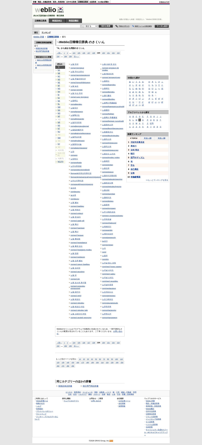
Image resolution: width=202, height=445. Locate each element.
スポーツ (96, 394)
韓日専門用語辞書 (90, 386)
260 (58, 366)
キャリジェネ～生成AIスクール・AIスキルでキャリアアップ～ (156, 432)
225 (79, 53)
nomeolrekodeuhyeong (111, 186)
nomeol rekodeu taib (79, 310)
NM (59, 107)
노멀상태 (105, 190)
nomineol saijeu (108, 274)
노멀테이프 (106, 197)
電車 (96, 392)
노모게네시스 (107, 292)
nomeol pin (75, 279)
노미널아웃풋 (107, 285)
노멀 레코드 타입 (77, 307)
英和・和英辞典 (59, 2)
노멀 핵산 (74, 224)
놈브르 (73, 188)
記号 (152, 123)
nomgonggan (107, 245)
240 (117, 362)
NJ (59, 98)
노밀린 (105, 256)
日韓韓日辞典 (83, 2)
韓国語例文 (57, 21)
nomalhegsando (77, 119)
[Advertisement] (118, 11)
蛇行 (133, 153)
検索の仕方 (40, 403)
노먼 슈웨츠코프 (108, 212)
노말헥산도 (75, 115)
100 (116, 359)
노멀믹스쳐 (106, 146)
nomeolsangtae (108, 194)
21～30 (161, 138)
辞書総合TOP (164, 2)
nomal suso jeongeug (80, 97)
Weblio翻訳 (150, 409)
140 (67, 362)
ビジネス (69, 392)
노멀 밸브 (74, 203)
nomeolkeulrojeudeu (110, 136)
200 (97, 362)
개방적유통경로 (137, 142)
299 (70, 56)
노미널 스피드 (108, 277)
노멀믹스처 (106, 139)
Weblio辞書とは (42, 401)
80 (108, 359)
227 (88, 53)
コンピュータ (87, 392)
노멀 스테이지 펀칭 (78, 314)
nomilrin (105, 259)
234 (58, 56)
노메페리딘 (106, 227)
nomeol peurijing (77, 272)
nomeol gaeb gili (77, 221)
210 (102, 362)
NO (59, 113)
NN (59, 110)
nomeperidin (107, 230)
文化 (70, 394)
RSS (111, 441)
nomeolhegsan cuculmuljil (113, 121)
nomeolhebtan (108, 114)
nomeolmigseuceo (109, 143)
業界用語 (77, 392)
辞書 (34, 2)
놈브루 (73, 195)
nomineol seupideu (110, 281)
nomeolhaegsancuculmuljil (113, 106)
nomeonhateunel (109, 223)
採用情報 (122, 406)
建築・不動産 (126, 392)
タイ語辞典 (150, 422)
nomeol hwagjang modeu (81, 250)
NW (59, 138)
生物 (103, 394)
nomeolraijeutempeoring (112, 179)
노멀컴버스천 (107, 125)
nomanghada (76, 162)
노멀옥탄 (105, 161)
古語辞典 (92, 2)
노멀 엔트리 (75, 210)
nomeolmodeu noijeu (111, 157)
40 (92, 359)
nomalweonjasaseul (79, 148)
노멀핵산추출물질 (109, 103)
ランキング (46, 32)
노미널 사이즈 (108, 270)
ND (59, 79)
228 (93, 53)
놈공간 (105, 241)
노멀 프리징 (75, 268)
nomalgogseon (77, 112)
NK (59, 101)
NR (59, 122)
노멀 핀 (74, 275)
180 (87, 362)
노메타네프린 (107, 234)
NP (59, 116)
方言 (118, 394)
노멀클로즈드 (107, 132)
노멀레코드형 (107, 183)
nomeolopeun (108, 172)
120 (58, 362)
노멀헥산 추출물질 (109, 117)
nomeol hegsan (77, 235)
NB (59, 73)
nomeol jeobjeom (78, 257)
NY (59, 144)
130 (63, 362)
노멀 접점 (74, 253)
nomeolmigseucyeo (110, 150)
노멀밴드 (105, 81)
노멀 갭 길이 (76, 217)
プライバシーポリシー (44, 411)
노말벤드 (74, 101)
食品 (108, 394)
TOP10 (133, 138)
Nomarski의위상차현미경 (81, 173)
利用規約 (39, 409)
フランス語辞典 (152, 416)
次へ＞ (76, 56)
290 (72, 366)
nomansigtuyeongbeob (80, 170)
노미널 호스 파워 (109, 263)
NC (59, 76)
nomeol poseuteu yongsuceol (78, 287)
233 (118, 53)
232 (113, 53)
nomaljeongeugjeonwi (80, 126)
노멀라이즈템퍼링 (109, 176)
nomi (104, 252)
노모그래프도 (107, 299)
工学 (118, 392)
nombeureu (75, 192)
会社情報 (122, 403)
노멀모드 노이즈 (108, 154)
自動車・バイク (105, 392)
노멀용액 (105, 205)
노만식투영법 (76, 166)
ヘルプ (38, 406)
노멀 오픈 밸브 (76, 261)
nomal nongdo (76, 90)
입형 (133, 173)
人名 (113, 394)
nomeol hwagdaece (79, 243)
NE (59, 83)
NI (58, 95)
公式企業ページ (124, 401)
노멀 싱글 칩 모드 (109, 64)
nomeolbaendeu (109, 85)
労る (133, 165)
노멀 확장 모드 (76, 246)
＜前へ (59, 53)
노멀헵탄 (105, 110)
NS (59, 126)
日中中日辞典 (71, 2)
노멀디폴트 (106, 96)
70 (104, 359)
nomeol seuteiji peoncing (81, 318)
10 (80, 359)
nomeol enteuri (77, 213)
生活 (75, 394)
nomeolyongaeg (109, 208)
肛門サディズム (137, 157)
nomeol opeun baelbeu (80, 264)
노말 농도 (74, 86)
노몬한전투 (106, 307)
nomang (74, 155)
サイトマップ (41, 414)
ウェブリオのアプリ (71, 401)
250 (122, 362)
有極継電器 (135, 177)
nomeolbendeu (108, 92)
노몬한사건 (106, 314)
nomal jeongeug (77, 68)
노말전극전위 (76, 122)
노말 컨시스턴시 (77, 71)
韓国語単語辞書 (65, 386)
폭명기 (133, 146)
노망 (72, 152)
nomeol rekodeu (77, 303)
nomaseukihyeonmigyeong (82, 184)
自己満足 (134, 169)
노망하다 (74, 159)
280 (67, 366)
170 (82, 362)
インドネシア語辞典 (153, 419)
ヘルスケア (82, 394)
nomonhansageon (109, 318)
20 (84, 359)
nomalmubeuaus (77, 141)
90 (112, 359)
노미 (104, 248)
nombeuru (75, 199)
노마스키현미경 (77, 181)
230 (103, 53)
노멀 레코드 (75, 299)
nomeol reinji (76, 296)
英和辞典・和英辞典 (153, 406)
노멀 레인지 (75, 292)
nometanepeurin (109, 237)
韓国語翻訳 (74, 21)
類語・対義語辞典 (44, 2)
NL (59, 104)
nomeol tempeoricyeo (111, 77)
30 (88, 359)
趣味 (90, 394)
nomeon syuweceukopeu (112, 216)
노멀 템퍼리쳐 (108, 74)
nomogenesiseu (108, 296)
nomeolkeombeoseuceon (112, 128)
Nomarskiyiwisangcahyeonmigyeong (86, 177)
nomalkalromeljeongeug (81, 133)
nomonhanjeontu (109, 310)
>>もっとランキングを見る (157, 180)
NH (59, 92)
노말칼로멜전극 (77, 130)
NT (59, 129)
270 (63, 366)
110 (121, 359)
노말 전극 (74, 64)
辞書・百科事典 (128, 394)
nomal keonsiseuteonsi (80, 75)
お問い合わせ (96, 401)
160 (77, 362)
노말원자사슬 (76, 144)
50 (96, 359)
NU (59, 132)
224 (74, 53)
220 (107, 362)
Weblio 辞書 (38, 37)
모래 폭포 (135, 150)
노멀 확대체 (75, 239)
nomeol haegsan (77, 228)
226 (83, 53)
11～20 (148, 138)
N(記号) (60, 162)
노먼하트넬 (106, 219)
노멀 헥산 (74, 232)
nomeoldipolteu (108, 99)
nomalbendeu (76, 104)
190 (92, 362)
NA (59, 70)
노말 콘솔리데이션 (78, 79)
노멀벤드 (105, 88)
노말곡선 (74, 108)
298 (65, 56)
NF (59, 86)
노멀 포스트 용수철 (78, 283)
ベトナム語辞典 (152, 424)
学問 (134, 392)
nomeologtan (107, 165)
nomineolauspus (109, 288)
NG (59, 89)
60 (100, 359)
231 (108, 53)
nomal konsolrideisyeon (80, 82)
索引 (36, 32)
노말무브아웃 (76, 137)
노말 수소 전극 (76, 93)
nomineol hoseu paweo (111, 267)
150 (72, 362)
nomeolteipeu (107, 201)
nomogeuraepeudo (110, 303)
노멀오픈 (105, 168)
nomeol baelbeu (77, 206)
